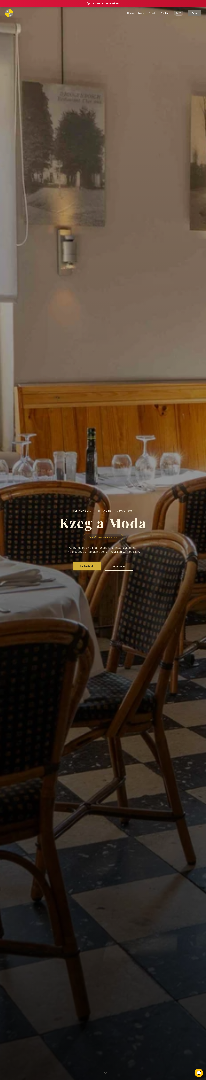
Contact (165, 13)
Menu (141, 13)
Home (130, 13)
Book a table (87, 566)
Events (152, 13)
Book (194, 13)
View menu (119, 566)
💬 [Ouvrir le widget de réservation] (198, 1073)
